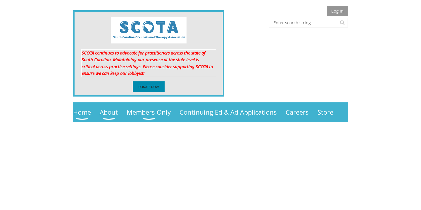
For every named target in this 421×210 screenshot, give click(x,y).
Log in (337, 11)
